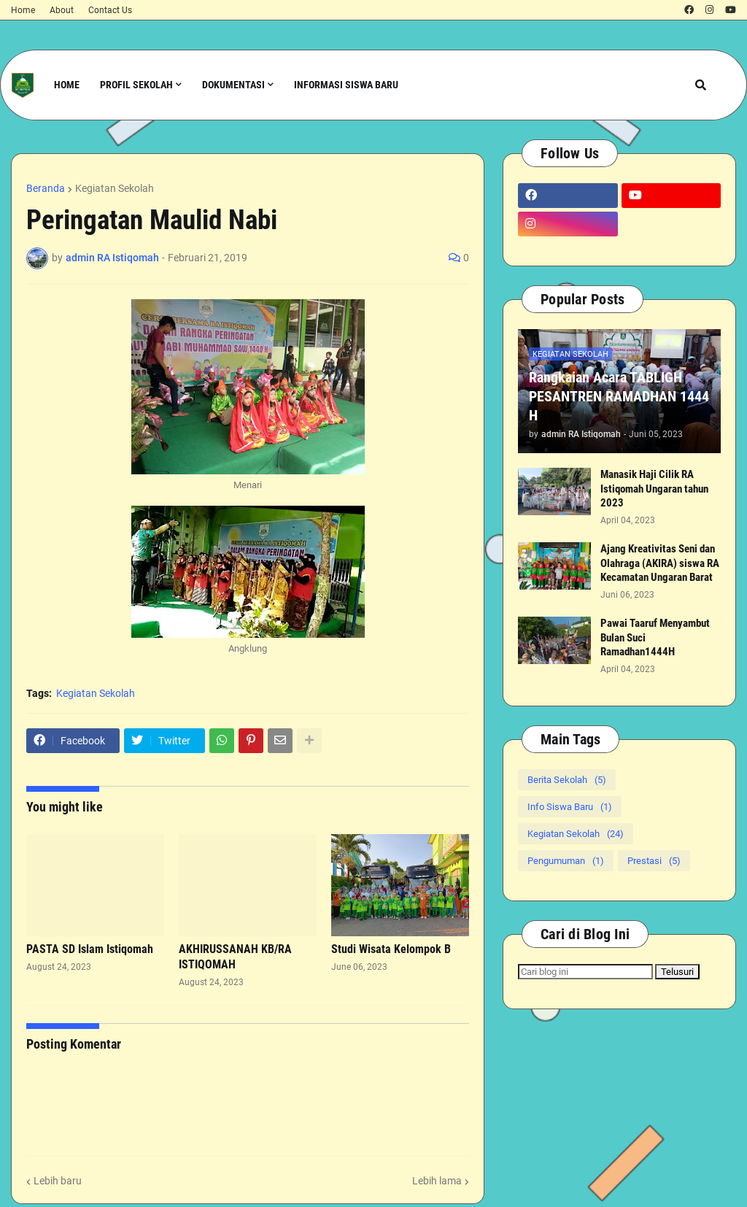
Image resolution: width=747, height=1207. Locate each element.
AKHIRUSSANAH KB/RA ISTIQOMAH (235, 956)
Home (23, 10)
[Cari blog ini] (585, 971)
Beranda (45, 188)
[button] (700, 85)
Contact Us (110, 10)
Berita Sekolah (566, 779)
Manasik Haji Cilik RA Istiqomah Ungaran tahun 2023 (654, 488)
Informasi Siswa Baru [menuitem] (346, 84)
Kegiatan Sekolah (114, 188)
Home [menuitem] (67, 84)
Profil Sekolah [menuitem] (136, 84)
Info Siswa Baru (569, 806)
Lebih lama (437, 1181)
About (62, 10)
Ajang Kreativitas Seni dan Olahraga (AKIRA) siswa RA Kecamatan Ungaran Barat (659, 563)
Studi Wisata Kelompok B (391, 949)
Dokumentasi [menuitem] (233, 84)
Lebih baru (58, 1181)
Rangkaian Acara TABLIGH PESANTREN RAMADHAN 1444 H (619, 396)
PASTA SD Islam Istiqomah (89, 949)
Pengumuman (565, 860)
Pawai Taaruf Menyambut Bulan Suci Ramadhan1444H (655, 637)
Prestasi (654, 860)
